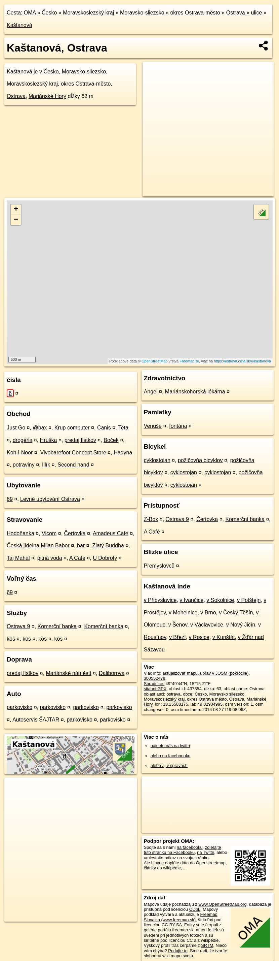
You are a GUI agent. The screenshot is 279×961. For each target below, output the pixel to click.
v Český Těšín (236, 612)
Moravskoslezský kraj (88, 12)
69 (10, 499)
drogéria (23, 440)
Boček (111, 440)
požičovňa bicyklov (200, 460)
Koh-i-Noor (20, 452)
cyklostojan (157, 460)
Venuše (153, 426)
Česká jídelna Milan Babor (38, 545)
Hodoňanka (20, 533)
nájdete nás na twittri (170, 745)
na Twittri (205, 852)
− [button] (16, 220)
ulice (256, 12)
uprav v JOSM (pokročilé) (224, 673)
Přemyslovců (159, 566)
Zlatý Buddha (108, 545)
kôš (11, 639)
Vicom (49, 533)
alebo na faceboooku (171, 755)
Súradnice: (154, 683)
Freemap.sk (189, 361)
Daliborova (111, 673)
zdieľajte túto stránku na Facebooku (182, 850)
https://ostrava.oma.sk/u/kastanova (242, 361)
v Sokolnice (220, 600)
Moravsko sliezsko (227, 694)
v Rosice (199, 637)
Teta (123, 427)
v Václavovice (206, 625)
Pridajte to (178, 950)
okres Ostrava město (207, 699)
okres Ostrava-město (195, 12)
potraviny (24, 465)
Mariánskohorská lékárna (195, 391)
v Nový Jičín (240, 625)
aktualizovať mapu (180, 673)
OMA (30, 12)
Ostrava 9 (18, 626)
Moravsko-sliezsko (142, 12)
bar (81, 545)
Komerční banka (57, 626)
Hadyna (123, 452)
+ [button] (16, 209)
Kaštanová (19, 25)
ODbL (194, 909)
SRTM (207, 945)
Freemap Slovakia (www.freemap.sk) (180, 917)
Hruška (48, 440)
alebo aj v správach (169, 765)
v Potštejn (249, 600)
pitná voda (49, 558)
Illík (46, 465)
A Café (77, 558)
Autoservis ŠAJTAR (35, 720)
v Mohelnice (183, 612)
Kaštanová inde (167, 586)
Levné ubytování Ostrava (50, 499)
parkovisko (19, 707)
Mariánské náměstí (68, 673)
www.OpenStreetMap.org (223, 904)
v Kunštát (223, 637)
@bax (40, 427)
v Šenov (178, 625)
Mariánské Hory (47, 96)
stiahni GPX (155, 688)
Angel (151, 391)
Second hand (73, 465)
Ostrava (235, 12)
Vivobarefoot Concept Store (73, 452)
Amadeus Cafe (110, 533)
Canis (104, 427)
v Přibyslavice (160, 600)
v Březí (177, 637)
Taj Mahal (18, 558)
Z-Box (151, 519)
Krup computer (72, 427)
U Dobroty (105, 558)
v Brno (208, 612)
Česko (49, 12)
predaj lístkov (80, 440)
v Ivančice (191, 600)
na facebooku (190, 847)
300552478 (154, 678)
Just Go (16, 427)
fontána (178, 426)
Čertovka (75, 533)
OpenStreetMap (155, 361)
